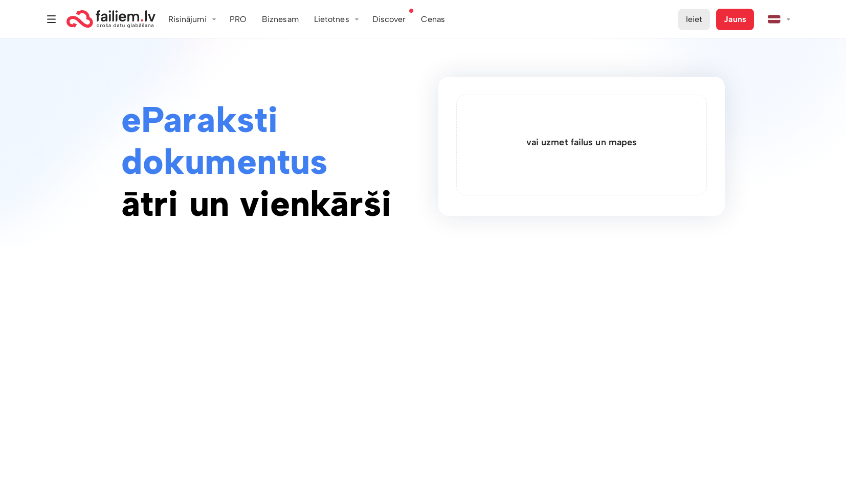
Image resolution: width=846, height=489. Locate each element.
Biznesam (280, 19)
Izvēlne (51, 19)
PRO (238, 19)
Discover (389, 19)
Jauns (735, 19)
